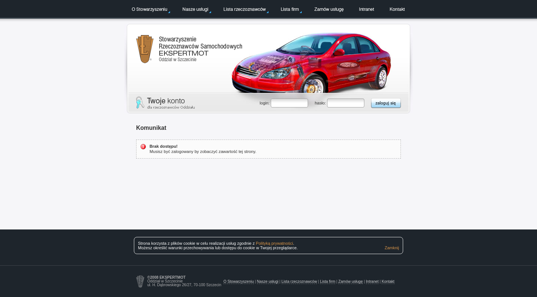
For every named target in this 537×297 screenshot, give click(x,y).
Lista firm (290, 9)
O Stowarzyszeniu (150, 9)
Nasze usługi (195, 9)
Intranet (367, 9)
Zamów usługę (329, 9)
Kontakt (397, 9)
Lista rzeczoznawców (244, 9)
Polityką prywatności (274, 243)
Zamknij (391, 248)
